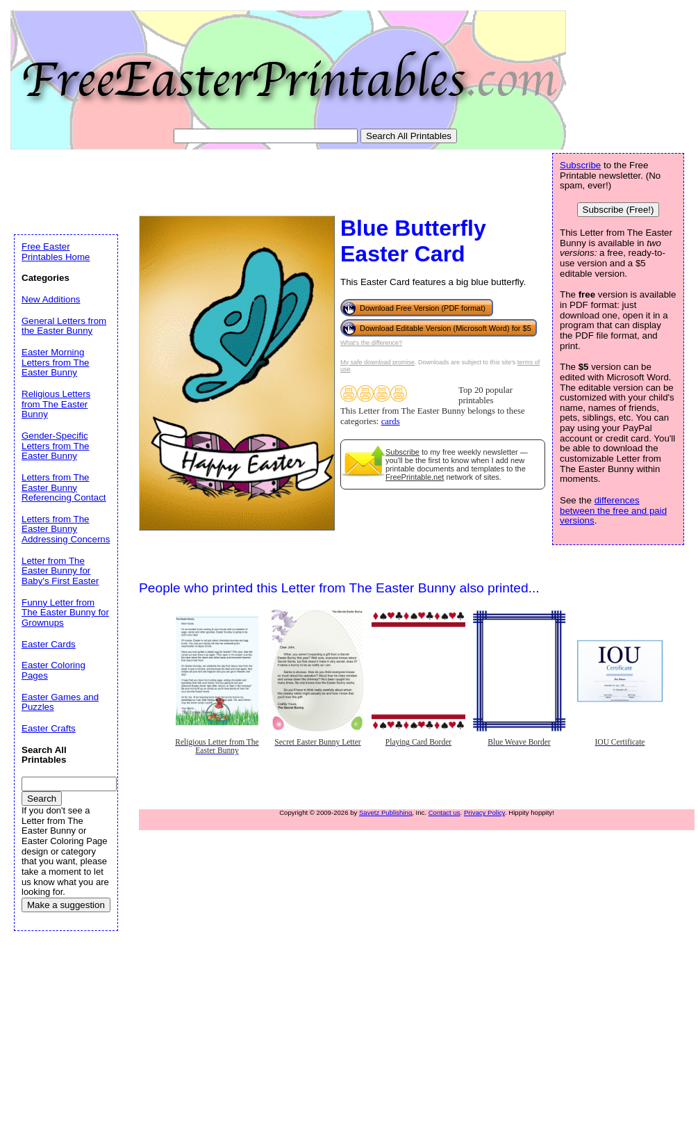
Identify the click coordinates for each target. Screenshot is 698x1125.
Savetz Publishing (385, 812)
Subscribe (402, 452)
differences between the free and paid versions (613, 510)
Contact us (444, 812)
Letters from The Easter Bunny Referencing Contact (64, 487)
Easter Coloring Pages (53, 670)
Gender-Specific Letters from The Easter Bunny (56, 445)
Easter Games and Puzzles (60, 702)
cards (390, 421)
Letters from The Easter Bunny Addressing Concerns (66, 529)
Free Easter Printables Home (56, 251)
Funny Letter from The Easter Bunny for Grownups (65, 612)
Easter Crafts (49, 728)
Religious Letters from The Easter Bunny (56, 404)
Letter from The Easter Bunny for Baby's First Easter (60, 571)
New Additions (51, 299)
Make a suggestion (66, 905)
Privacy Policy (484, 812)
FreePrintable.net (414, 477)
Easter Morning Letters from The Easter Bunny (56, 362)
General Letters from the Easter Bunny (64, 326)
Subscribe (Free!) (618, 209)
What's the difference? (371, 342)
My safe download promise (377, 362)
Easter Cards (49, 644)
